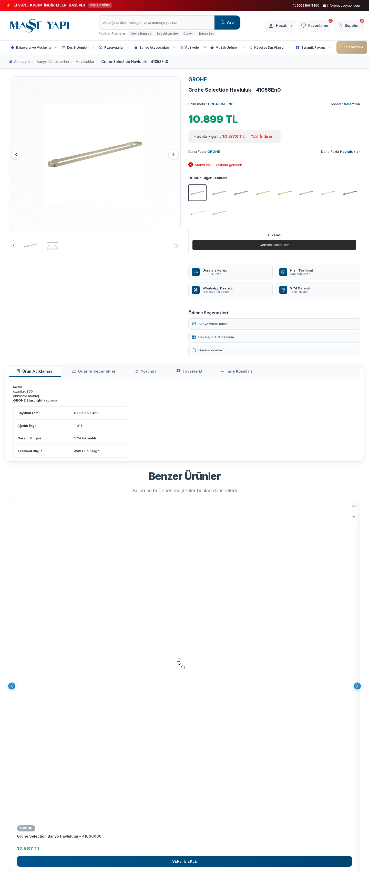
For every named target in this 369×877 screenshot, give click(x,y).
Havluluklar (85, 61)
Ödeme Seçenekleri (80, 373)
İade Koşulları (197, 373)
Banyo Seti (206, 33)
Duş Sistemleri (79, 47)
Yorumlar (123, 373)
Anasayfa (19, 61)
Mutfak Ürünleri (227, 47)
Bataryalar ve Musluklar (34, 47)
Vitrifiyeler (193, 47)
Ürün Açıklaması (30, 373)
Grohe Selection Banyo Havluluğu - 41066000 (59, 838)
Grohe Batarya (141, 33)
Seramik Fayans (314, 47)
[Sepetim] (347, 26)
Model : (345, 104)
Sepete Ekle (184, 863)
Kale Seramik (350, 47)
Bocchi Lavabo (167, 33)
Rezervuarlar (114, 47)
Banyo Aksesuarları (155, 47)
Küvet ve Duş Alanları (270, 47)
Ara (227, 22)
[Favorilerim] (311, 26)
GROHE (197, 79)
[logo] (39, 26)
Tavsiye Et (158, 373)
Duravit (188, 33)
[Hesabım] (274, 26)
